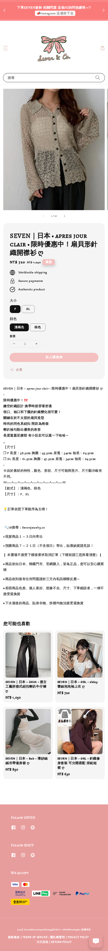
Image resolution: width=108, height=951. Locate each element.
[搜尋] (98, 77)
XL (28, 309)
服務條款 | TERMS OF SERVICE (28, 937)
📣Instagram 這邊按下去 (55, 13)
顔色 (13, 319)
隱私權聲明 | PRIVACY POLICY (69, 937)
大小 (13, 301)
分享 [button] (16, 370)
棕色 (37, 327)
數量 (13, 336)
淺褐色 (19, 327)
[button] (5, 48)
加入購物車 (54, 357)
